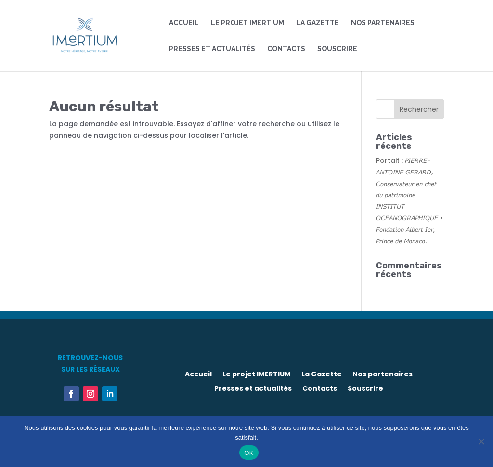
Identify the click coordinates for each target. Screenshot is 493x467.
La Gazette (317, 23)
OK (248, 452)
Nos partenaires (383, 23)
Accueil (184, 23)
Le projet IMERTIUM (247, 23)
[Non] (481, 441)
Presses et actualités (212, 49)
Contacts (286, 49)
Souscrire (337, 49)
